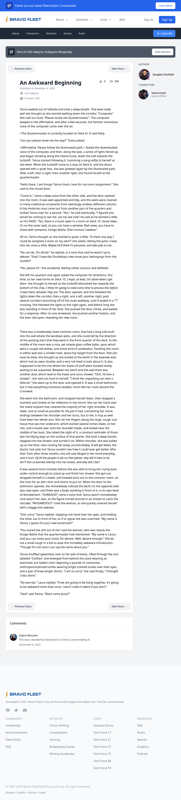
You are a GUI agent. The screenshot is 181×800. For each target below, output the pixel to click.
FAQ (8, 747)
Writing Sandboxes (61, 754)
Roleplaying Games (62, 747)
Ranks (141, 732)
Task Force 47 (102, 747)
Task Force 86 (102, 761)
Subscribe (164, 33)
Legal (42, 792)
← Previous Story (21, 68)
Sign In (148, 20)
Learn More (165, 5)
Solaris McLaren (28, 635)
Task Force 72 (102, 754)
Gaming (54, 740)
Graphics (143, 747)
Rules (82, 33)
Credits (21, 792)
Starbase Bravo (103, 725)
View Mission (162, 51)
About (15, 33)
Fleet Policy (13, 740)
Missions (51, 33)
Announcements (16, 732)
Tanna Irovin (158, 93)
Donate (10, 792)
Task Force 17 (102, 732)
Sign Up (167, 20)
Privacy (32, 792)
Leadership (13, 725)
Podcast (142, 754)
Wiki (122, 20)
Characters (32, 33)
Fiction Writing (59, 725)
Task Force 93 (102, 768)
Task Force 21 (102, 740)
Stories (67, 33)
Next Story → (119, 68)
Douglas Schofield (163, 74)
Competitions (58, 732)
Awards (142, 740)
